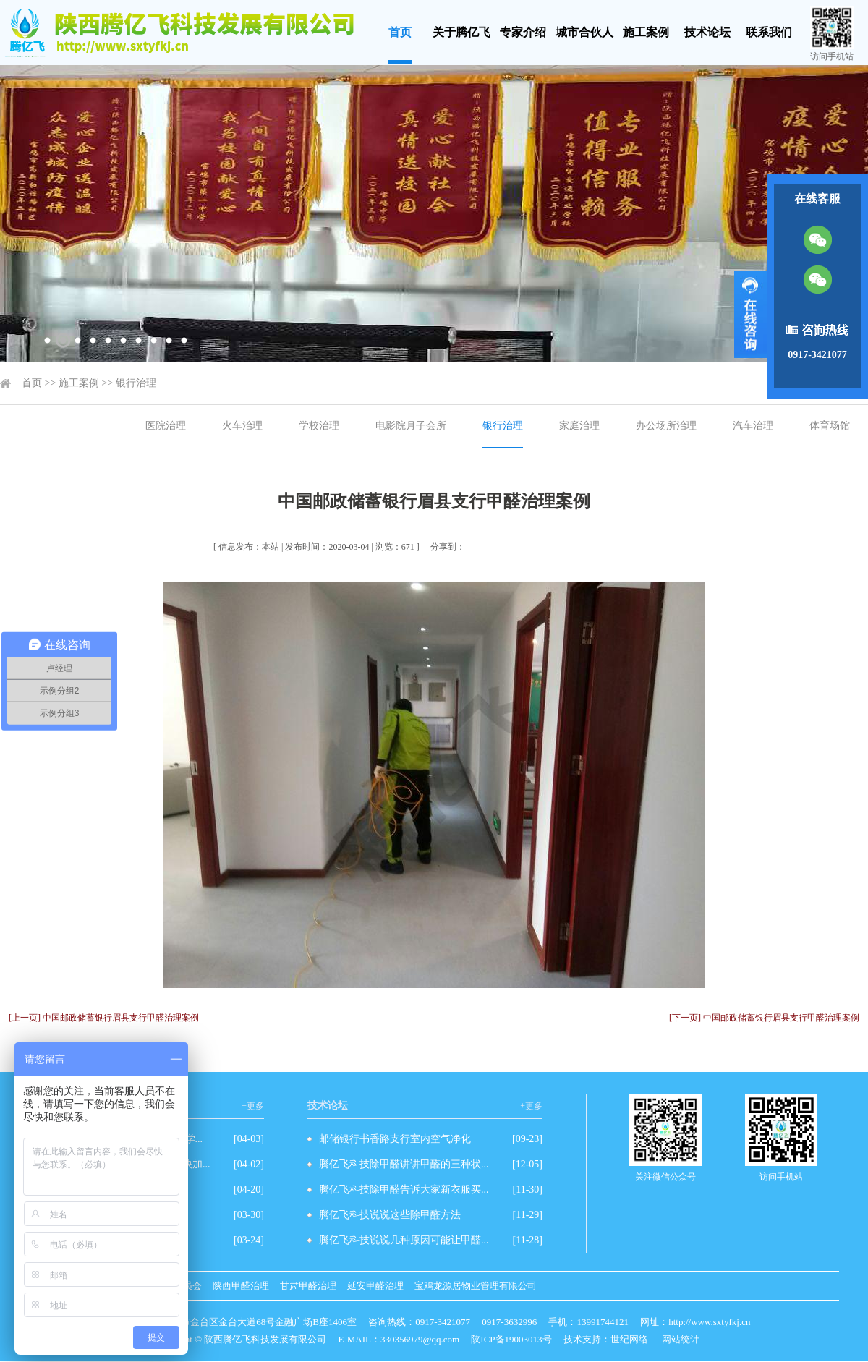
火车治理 (242, 425)
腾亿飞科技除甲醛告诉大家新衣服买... (404, 1189)
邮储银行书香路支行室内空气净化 (395, 1138)
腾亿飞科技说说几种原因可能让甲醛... (404, 1240)
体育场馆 (829, 425)
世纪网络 (629, 1339)
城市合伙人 (584, 32)
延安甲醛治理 (375, 1285)
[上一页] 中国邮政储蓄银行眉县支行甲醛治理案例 (104, 1018)
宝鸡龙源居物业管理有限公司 (475, 1285)
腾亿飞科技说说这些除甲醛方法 (390, 1214)
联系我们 (769, 32)
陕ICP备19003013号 (511, 1339)
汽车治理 (753, 425)
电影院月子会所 (410, 425)
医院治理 (165, 425)
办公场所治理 (666, 425)
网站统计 (680, 1339)
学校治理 (319, 425)
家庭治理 (579, 425)
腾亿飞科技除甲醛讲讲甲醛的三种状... (404, 1164)
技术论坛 (707, 32)
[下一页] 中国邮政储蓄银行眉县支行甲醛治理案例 (764, 1018)
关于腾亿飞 (461, 32)
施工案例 (646, 32)
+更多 (253, 1106)
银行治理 (136, 383)
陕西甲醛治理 (241, 1285)
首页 (400, 32)
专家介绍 (523, 32)
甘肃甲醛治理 (308, 1285)
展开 (750, 314)
